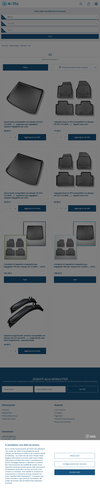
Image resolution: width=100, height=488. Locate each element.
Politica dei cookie (22, 460)
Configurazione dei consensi (75, 464)
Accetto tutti (75, 472)
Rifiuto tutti (74, 455)
